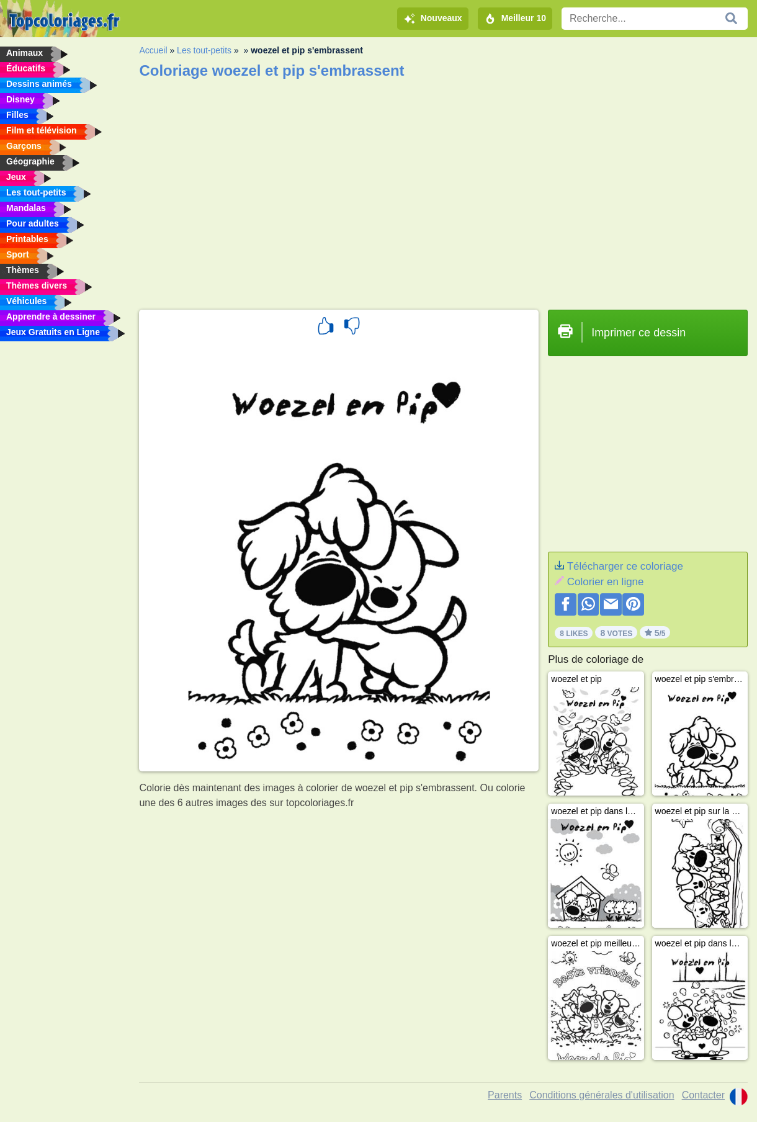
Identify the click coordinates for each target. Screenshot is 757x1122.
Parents (505, 1095)
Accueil (153, 50)
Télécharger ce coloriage (625, 566)
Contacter (703, 1095)
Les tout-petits (204, 50)
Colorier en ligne (605, 582)
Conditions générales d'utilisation (601, 1095)
